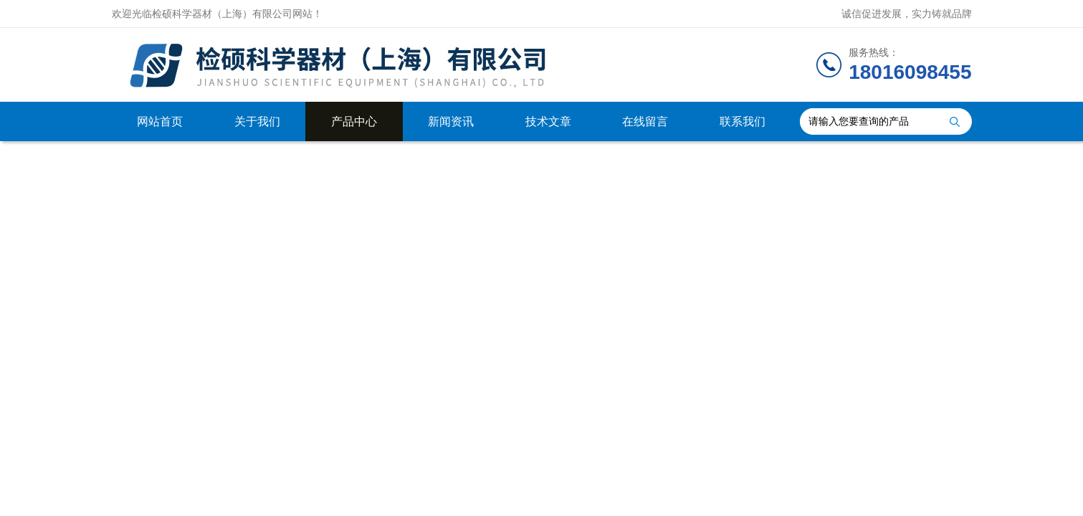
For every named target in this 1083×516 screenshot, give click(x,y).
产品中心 (354, 121)
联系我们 (742, 121)
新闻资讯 (451, 121)
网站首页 (160, 121)
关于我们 (257, 121)
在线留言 (645, 121)
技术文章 (548, 121)
